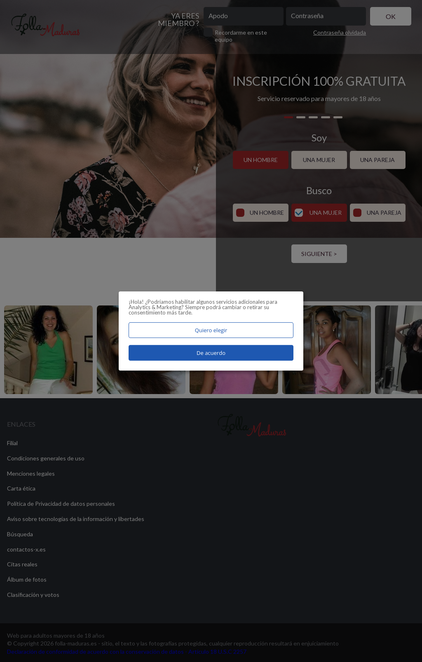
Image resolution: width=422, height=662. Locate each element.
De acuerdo (211, 353)
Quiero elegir (211, 330)
